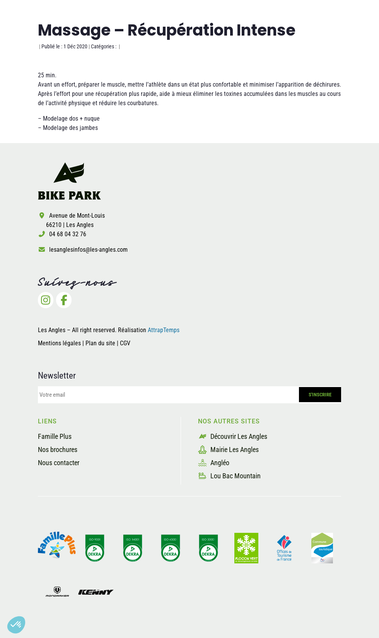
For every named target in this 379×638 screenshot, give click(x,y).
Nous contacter (58, 463)
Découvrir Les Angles (232, 436)
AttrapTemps (163, 330)
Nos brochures (57, 449)
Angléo (213, 462)
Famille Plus (55, 436)
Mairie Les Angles (228, 449)
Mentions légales (59, 343)
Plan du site (101, 343)
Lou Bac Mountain (229, 475)
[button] (16, 625)
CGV (125, 343)
